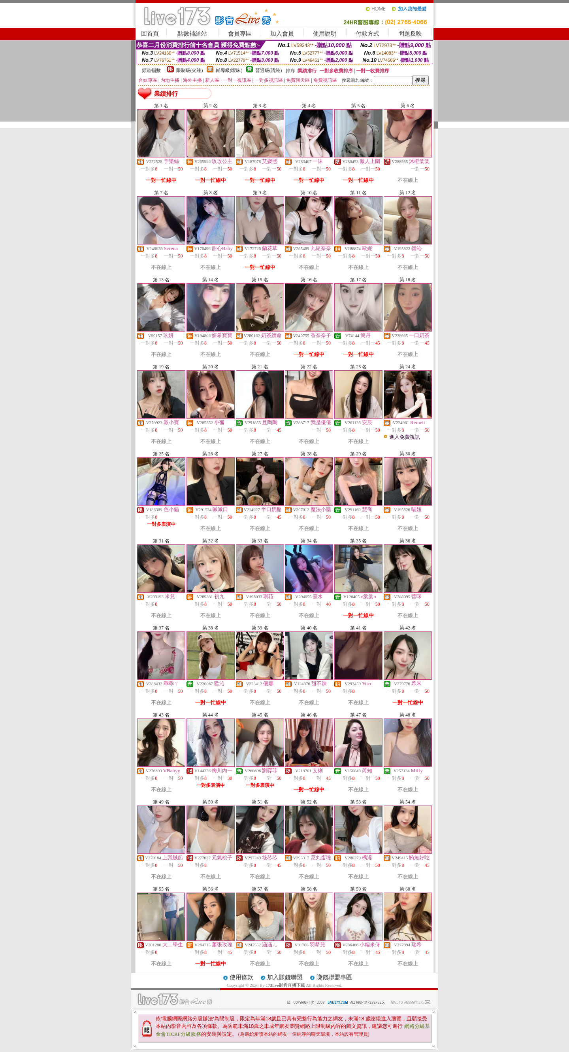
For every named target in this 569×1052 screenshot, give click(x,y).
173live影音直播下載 (285, 985)
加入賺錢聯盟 (285, 977)
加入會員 (282, 33)
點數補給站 (192, 33)
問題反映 (410, 33)
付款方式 (367, 33)
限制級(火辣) (189, 70)
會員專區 (240, 33)
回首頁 (150, 33)
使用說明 (325, 33)
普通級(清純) (268, 70)
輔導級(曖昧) (229, 70)
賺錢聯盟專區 (334, 977)
